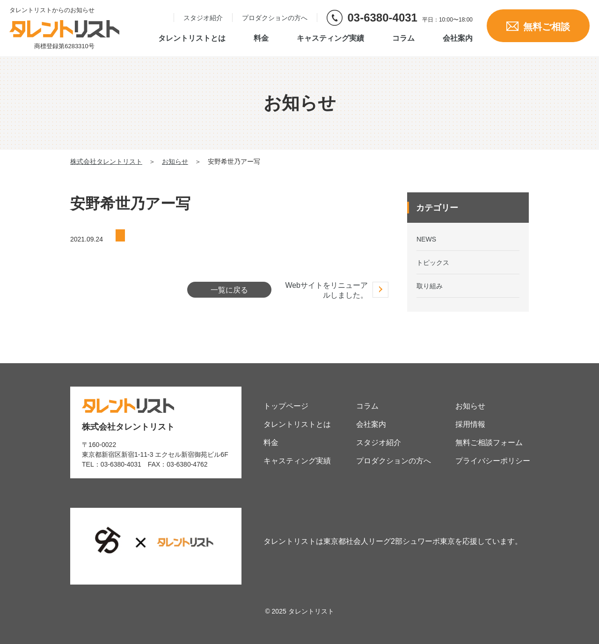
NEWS (426, 239)
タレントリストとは (192, 38)
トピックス (432, 262)
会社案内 (458, 38)
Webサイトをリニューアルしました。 (326, 290)
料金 (261, 38)
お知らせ (470, 406)
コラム (403, 38)
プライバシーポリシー (492, 461)
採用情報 (470, 424)
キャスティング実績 (330, 38)
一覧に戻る (229, 290)
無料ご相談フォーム (489, 442)
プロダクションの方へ (274, 18)
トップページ (285, 406)
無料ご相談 (538, 27)
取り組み (429, 286)
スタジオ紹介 (203, 18)
